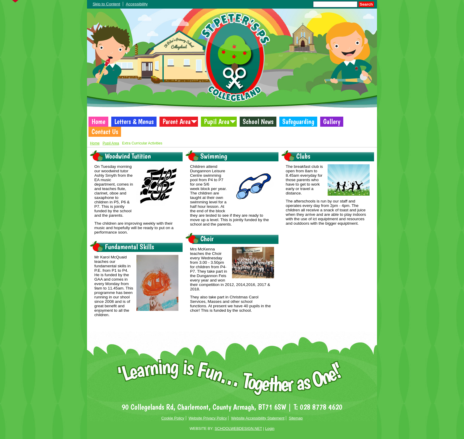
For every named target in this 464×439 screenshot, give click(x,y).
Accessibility (137, 4)
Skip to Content (106, 4)
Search (366, 4)
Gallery (331, 122)
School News (258, 122)
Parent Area (176, 122)
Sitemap (296, 418)
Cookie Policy (172, 418)
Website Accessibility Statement (257, 418)
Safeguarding (298, 122)
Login (269, 428)
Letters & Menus (134, 122)
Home (98, 122)
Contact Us (104, 132)
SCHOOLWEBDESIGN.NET (238, 428)
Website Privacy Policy (207, 418)
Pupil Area (216, 122)
